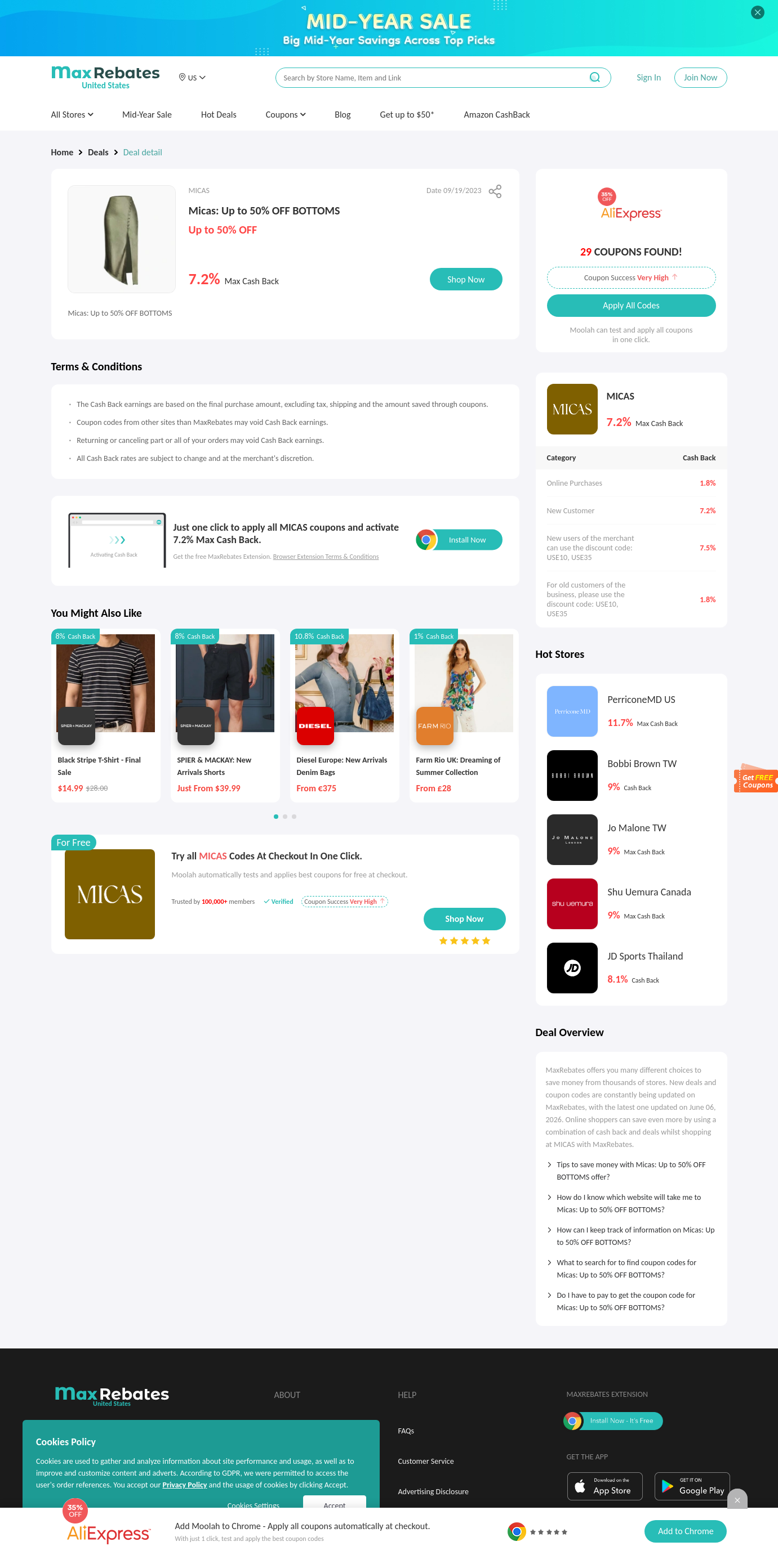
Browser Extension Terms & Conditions (326, 557)
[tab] (631, 1167)
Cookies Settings (253, 1506)
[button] (192, 78)
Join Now (700, 77)
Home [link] (62, 152)
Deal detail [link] (142, 152)
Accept (335, 1506)
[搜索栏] (421, 78)
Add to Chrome (685, 1531)
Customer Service (426, 1461)
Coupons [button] (286, 114)
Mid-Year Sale (147, 114)
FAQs (406, 1431)
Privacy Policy (184, 1485)
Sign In (649, 77)
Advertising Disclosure (433, 1491)
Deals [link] (98, 152)
